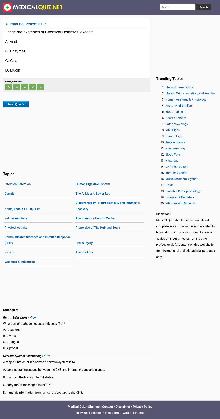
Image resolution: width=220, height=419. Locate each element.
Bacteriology (84, 252)
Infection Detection (18, 184)
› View (32, 317)
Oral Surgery (84, 243)
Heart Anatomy (175, 118)
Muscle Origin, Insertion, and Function (190, 93)
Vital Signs (172, 130)
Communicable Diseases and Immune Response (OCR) (38, 240)
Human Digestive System (92, 184)
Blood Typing (174, 112)
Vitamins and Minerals (180, 203)
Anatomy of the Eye (178, 105)
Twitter (126, 413)
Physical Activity (16, 227)
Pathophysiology (176, 124)
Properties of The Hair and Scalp (97, 227)
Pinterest (139, 413)
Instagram (112, 413)
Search (203, 7)
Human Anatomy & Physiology (185, 99)
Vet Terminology (16, 218)
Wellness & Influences (20, 262)
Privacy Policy (142, 407)
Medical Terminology (179, 87)
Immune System (176, 173)
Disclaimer (123, 407)
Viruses (10, 252)
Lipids (169, 185)
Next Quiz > (16, 104)
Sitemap (94, 407)
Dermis (9, 193)
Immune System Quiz (28, 24)
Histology (171, 160)
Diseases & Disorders (179, 197)
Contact (107, 407)
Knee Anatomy (175, 142)
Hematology (173, 136)
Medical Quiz (77, 407)
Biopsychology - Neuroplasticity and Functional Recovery (107, 206)
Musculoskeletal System (181, 179)
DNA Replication (176, 167)
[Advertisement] (77, 139)
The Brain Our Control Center (95, 218)
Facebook (95, 413)
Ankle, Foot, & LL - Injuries (22, 209)
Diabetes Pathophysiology (183, 191)
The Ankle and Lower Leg (92, 193)
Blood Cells (173, 154)
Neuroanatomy (175, 148)
